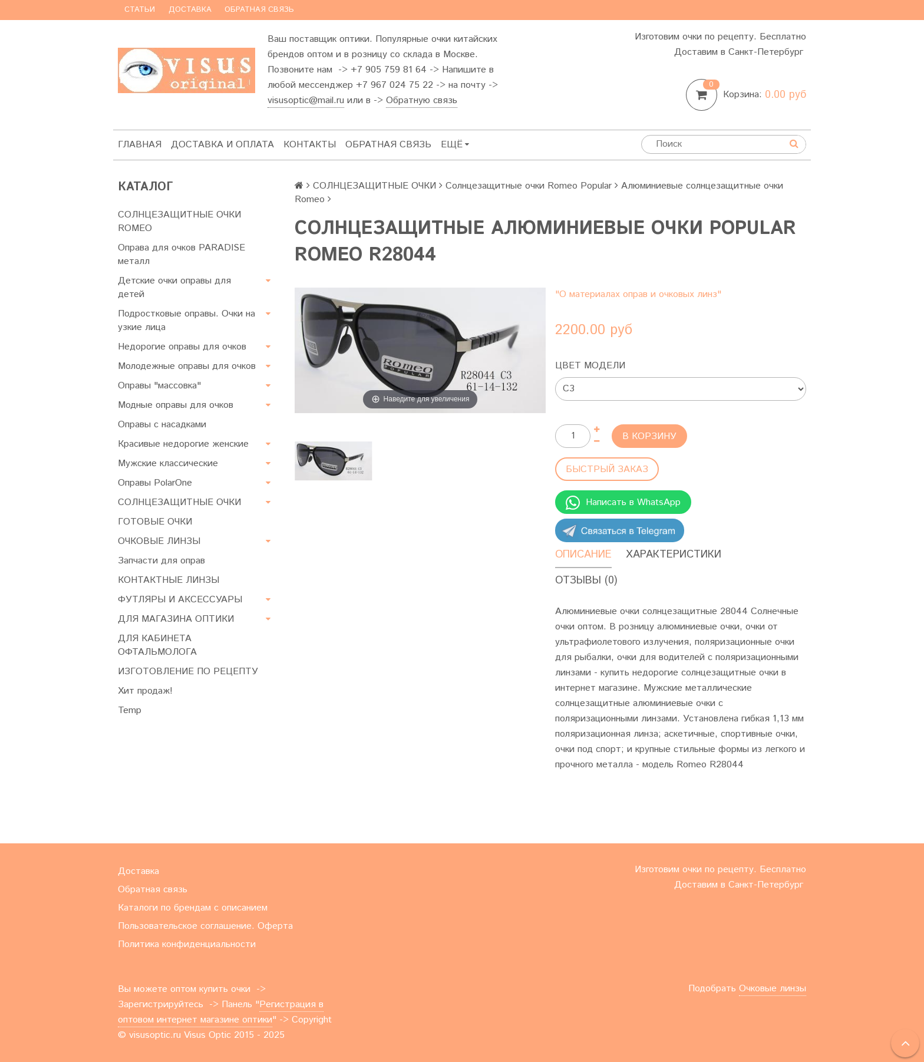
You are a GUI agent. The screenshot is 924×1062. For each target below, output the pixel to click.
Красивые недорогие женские (183, 444)
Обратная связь (259, 9)
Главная (139, 144)
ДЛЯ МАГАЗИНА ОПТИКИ (176, 619)
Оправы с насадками (162, 424)
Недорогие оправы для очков (182, 347)
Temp (129, 710)
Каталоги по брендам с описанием (193, 908)
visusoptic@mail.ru (306, 100)
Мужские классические (168, 463)
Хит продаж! (145, 691)
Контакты (309, 144)
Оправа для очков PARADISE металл (181, 254)
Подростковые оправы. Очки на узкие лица (186, 320)
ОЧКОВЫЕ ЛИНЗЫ (159, 541)
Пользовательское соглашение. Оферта (205, 926)
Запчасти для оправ (161, 561)
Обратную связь (421, 100)
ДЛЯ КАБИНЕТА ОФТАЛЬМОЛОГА (157, 645)
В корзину (649, 436)
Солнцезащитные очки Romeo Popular (529, 186)
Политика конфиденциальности (187, 944)
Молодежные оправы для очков (187, 366)
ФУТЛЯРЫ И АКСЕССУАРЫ (180, 599)
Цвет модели (590, 365)
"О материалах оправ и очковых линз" (638, 294)
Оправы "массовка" (159, 386)
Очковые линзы (772, 988)
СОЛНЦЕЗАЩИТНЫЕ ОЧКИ (179, 502)
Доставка (190, 9)
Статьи (139, 9)
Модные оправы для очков (175, 405)
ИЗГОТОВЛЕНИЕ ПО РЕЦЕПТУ (188, 671)
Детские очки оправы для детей (174, 287)
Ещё (455, 144)
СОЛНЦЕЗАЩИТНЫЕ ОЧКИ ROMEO (179, 221)
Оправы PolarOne (155, 483)
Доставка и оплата (222, 144)
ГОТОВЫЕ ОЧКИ (155, 522)
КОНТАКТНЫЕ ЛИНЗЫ (168, 580)
